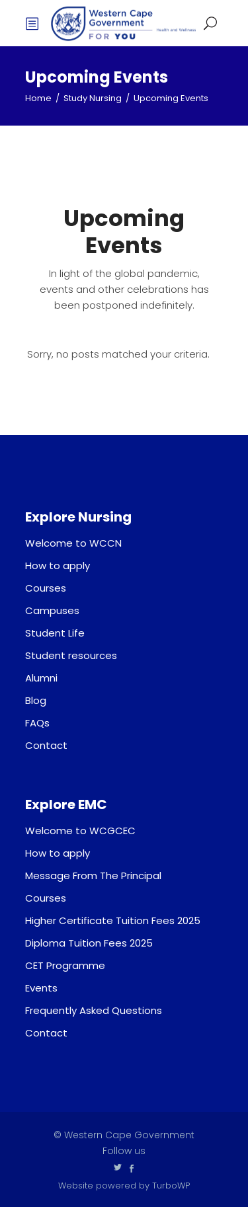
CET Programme (65, 965)
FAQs (37, 723)
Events (41, 988)
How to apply (57, 565)
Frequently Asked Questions (93, 1010)
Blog (35, 700)
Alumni (41, 678)
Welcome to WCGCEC (80, 830)
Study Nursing (92, 98)
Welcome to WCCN (73, 543)
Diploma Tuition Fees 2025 (89, 943)
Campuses (52, 610)
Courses (45, 588)
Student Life (55, 633)
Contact (46, 745)
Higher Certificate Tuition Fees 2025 (112, 920)
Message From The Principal (93, 875)
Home (38, 98)
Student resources (71, 655)
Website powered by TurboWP (124, 1185)
